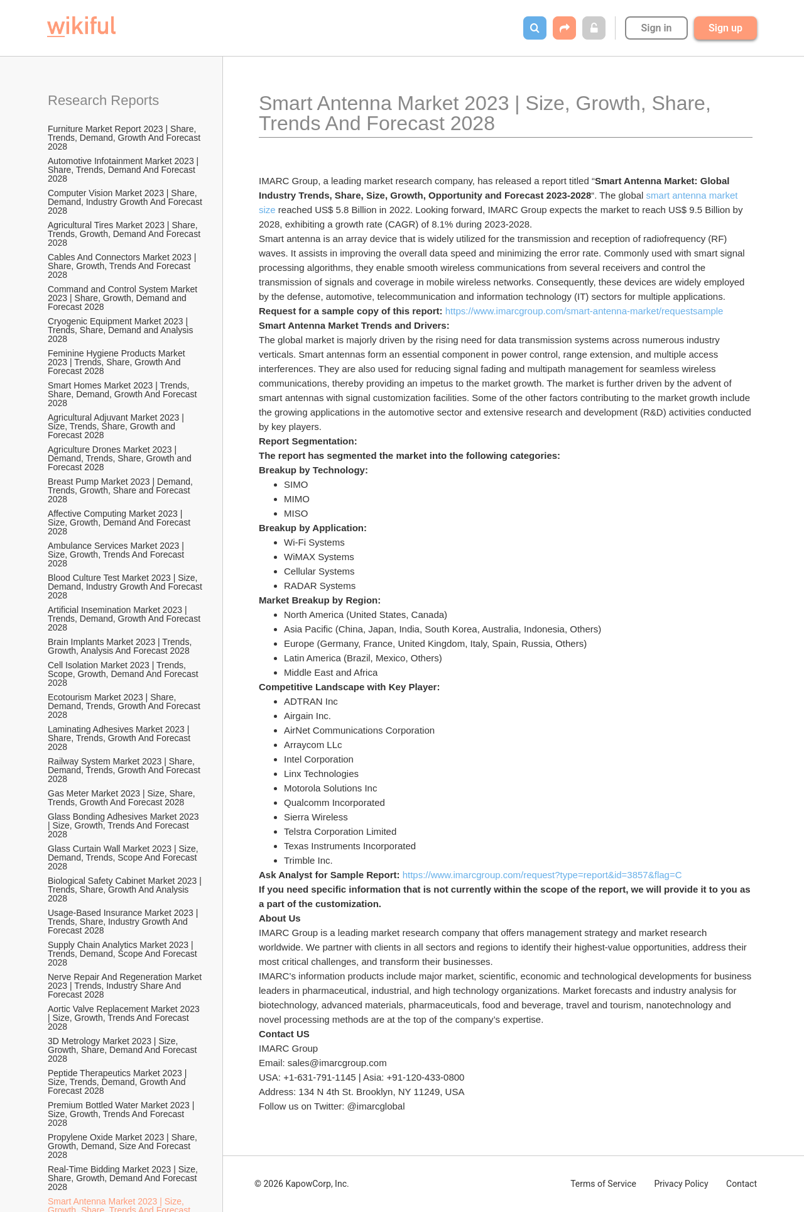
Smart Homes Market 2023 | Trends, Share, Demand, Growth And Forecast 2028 (123, 394)
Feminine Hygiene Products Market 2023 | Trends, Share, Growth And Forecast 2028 (118, 362)
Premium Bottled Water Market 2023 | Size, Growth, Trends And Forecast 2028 (122, 1114)
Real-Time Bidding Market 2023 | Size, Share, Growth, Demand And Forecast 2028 (124, 1178)
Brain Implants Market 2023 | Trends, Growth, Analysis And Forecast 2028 (121, 646)
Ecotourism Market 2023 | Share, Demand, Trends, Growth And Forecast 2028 (125, 706)
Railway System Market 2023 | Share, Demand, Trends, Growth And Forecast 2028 (125, 770)
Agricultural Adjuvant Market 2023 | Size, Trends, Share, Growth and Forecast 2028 (117, 426)
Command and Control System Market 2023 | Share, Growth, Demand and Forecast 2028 (124, 298)
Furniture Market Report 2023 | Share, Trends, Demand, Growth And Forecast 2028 (125, 138)
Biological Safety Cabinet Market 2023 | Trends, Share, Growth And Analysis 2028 (126, 889)
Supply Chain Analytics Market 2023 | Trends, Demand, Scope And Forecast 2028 (124, 953)
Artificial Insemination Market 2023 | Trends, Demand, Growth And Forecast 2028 (125, 618)
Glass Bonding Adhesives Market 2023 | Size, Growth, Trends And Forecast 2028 (124, 825)
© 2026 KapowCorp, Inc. (301, 1184)
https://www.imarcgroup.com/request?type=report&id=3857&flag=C (542, 874)
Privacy (681, 1184)
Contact (741, 1184)
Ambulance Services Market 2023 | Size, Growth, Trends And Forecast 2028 (117, 554)
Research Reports (103, 100)
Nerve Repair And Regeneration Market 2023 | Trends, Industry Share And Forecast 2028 (126, 986)
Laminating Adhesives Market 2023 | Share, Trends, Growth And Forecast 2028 (120, 738)
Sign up (725, 28)
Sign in (656, 28)
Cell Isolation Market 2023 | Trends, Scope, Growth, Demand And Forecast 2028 (124, 674)
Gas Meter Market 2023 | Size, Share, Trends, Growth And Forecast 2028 (122, 797)
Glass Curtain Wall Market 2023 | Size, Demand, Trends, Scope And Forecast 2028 (124, 857)
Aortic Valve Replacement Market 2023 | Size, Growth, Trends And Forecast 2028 (125, 1018)
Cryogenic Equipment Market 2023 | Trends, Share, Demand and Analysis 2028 (121, 330)
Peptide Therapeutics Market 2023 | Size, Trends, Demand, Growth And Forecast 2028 (118, 1082)
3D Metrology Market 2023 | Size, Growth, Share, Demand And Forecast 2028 (123, 1050)
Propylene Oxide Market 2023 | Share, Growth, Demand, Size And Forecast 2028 (124, 1146)
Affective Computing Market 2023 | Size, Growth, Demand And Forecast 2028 (120, 522)
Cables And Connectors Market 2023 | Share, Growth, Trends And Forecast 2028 (123, 266)
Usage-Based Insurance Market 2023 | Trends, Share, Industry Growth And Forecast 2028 (124, 921)
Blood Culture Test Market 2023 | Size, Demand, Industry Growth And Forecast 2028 (126, 586)
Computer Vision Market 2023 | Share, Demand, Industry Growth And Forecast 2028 (126, 202)
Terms (603, 1184)
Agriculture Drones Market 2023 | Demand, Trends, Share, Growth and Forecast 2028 (121, 458)
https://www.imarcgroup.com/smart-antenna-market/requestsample (584, 311)
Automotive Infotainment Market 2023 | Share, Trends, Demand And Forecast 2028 (124, 170)
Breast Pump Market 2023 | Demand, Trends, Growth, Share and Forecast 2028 (121, 490)
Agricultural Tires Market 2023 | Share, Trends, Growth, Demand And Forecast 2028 (125, 234)
